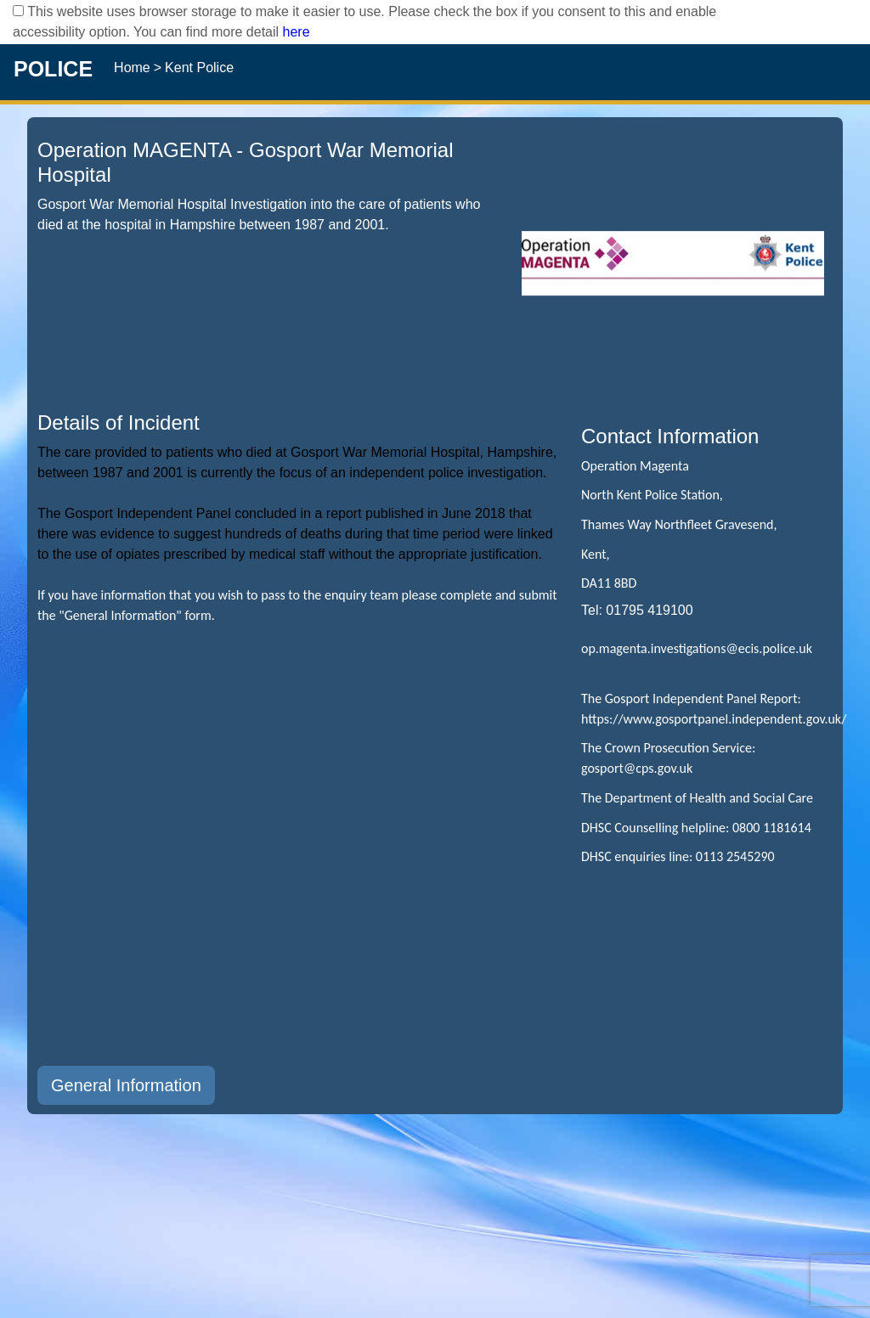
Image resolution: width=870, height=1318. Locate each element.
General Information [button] (126, 1085)
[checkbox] (18, 10)
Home (132, 67)
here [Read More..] (296, 32)
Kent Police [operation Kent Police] (199, 67)
